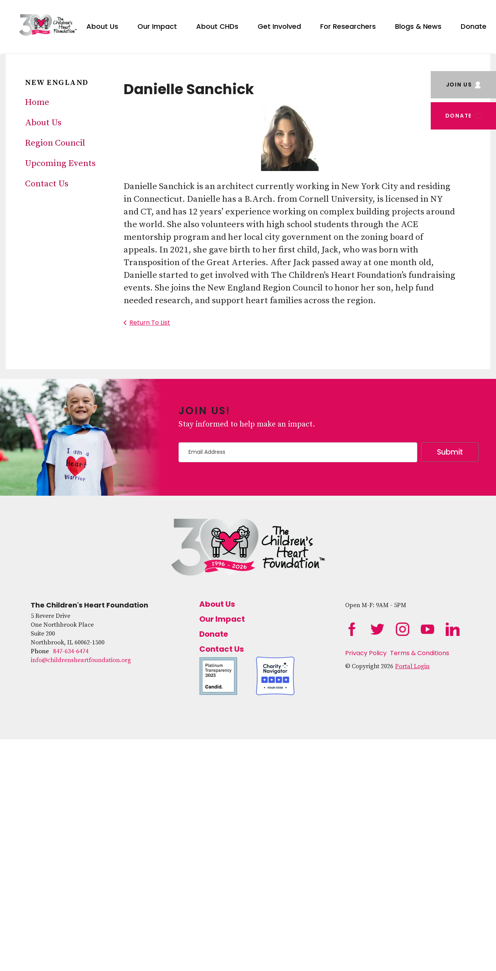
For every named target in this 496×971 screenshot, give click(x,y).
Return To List (149, 322)
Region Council (55, 143)
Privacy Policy (366, 653)
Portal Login (412, 666)
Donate (473, 26)
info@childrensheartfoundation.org (81, 660)
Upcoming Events (60, 163)
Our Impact (157, 26)
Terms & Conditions (419, 653)
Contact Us (46, 183)
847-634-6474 (70, 651)
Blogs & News (418, 26)
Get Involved (279, 26)
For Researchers (348, 26)
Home (37, 102)
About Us (102, 26)
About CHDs (217, 26)
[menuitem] (102, 25)
